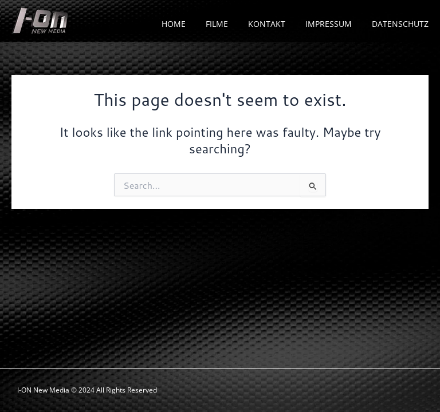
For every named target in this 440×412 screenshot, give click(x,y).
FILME (217, 23)
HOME (174, 23)
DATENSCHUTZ (400, 23)
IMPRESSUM (328, 23)
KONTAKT (266, 23)
